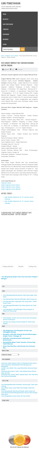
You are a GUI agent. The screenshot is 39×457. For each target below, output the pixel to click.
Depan (4, 14)
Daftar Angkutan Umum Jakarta (10, 187)
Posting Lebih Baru (8, 266)
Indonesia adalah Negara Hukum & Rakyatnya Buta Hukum (19, 363)
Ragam (4, 44)
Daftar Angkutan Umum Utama (10, 185)
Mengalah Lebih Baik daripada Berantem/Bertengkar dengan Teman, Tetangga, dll (20, 335)
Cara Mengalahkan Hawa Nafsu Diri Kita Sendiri (15, 396)
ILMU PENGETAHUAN (10, 3)
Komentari (19, 69)
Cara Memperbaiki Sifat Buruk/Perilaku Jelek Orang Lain (20, 299)
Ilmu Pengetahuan (8, 24)
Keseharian (6, 34)
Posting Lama (32, 266)
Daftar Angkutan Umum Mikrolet (10, 189)
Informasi (5, 39)
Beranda (21, 266)
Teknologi (5, 29)
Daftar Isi (5, 19)
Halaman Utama (6, 183)
